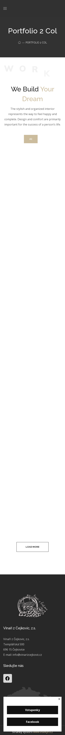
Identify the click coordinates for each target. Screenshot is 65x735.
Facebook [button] (32, 722)
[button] (59, 699)
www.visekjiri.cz (43, 732)
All (30, 139)
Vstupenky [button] (32, 710)
